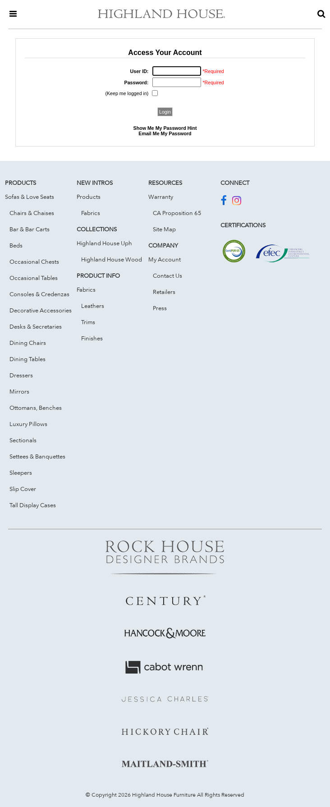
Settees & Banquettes (37, 456)
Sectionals (23, 440)
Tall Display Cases (32, 505)
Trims (88, 322)
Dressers (21, 375)
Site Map (164, 229)
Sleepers (20, 472)
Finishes (92, 338)
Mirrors (19, 391)
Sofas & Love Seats (29, 196)
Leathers (92, 305)
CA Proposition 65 (177, 212)
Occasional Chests (34, 261)
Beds (16, 245)
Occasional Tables (33, 277)
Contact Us (167, 275)
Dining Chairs (27, 342)
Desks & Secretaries (35, 326)
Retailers (164, 291)
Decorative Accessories (40, 310)
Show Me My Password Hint (165, 128)
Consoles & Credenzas (39, 294)
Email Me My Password (164, 133)
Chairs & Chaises (31, 212)
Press (160, 308)
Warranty (160, 196)
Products (89, 196)
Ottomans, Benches (35, 407)
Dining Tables (27, 358)
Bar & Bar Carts (29, 229)
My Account (164, 259)
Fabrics (90, 212)
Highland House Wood (111, 259)
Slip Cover (22, 488)
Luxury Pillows (28, 423)
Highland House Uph (104, 243)
